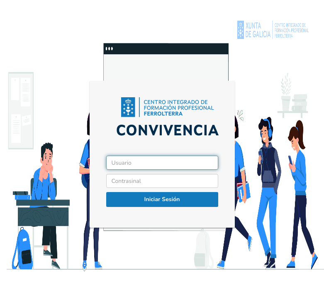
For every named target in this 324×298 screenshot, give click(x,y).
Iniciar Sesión (162, 199)
